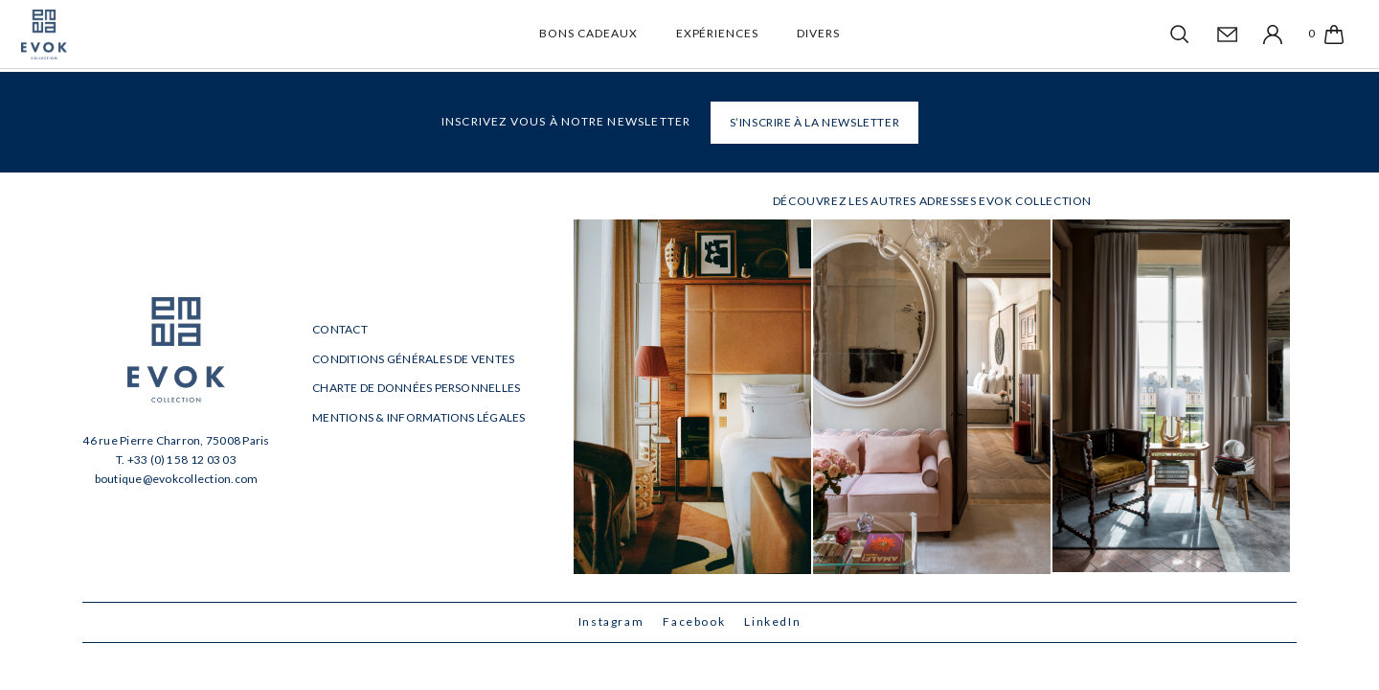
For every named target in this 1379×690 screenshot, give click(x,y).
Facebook (694, 621)
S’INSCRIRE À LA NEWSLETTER (815, 122)
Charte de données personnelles (416, 387)
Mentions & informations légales (418, 417)
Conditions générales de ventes (413, 359)
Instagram (611, 621)
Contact (340, 329)
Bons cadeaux (588, 33)
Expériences (717, 33)
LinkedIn (772, 621)
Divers (818, 33)
